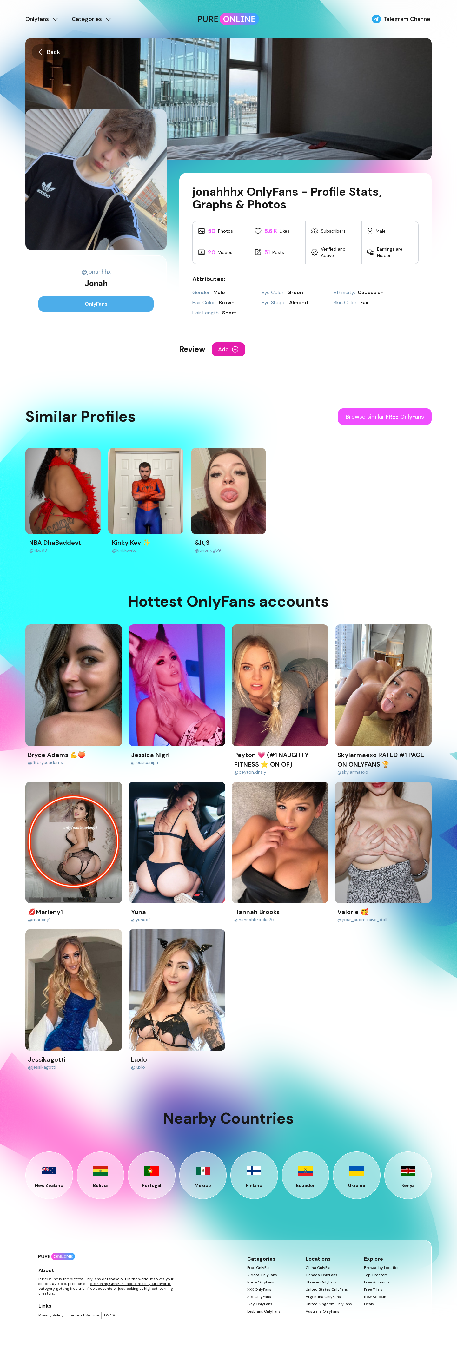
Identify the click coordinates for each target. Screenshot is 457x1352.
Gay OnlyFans (259, 1304)
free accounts (99, 1288)
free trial (78, 1288)
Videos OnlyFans (262, 1275)
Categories (92, 19)
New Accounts (377, 1297)
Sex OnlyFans (259, 1297)
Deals (369, 1304)
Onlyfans (42, 19)
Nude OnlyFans (260, 1282)
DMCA (109, 1315)
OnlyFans (96, 303)
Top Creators (376, 1275)
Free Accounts (377, 1282)
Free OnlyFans (260, 1267)
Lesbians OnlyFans (264, 1311)
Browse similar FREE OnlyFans (385, 416)
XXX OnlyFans (259, 1289)
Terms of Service (84, 1315)
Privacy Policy (50, 1315)
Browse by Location (382, 1267)
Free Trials (373, 1289)
